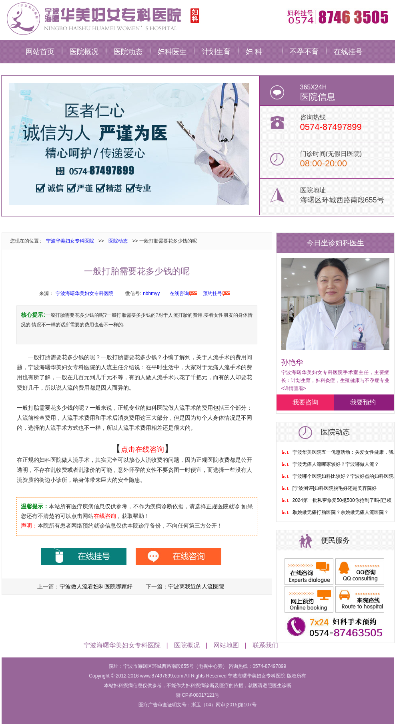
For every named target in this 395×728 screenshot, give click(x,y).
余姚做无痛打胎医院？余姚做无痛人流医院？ (341, 512)
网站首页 (40, 52)
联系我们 (265, 645)
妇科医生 (172, 52)
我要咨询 (305, 402)
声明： (29, 525)
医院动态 (128, 52)
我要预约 (363, 402)
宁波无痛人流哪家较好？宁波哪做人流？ (336, 464)
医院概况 (84, 52)
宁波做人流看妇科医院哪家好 (96, 586)
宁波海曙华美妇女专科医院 (84, 293)
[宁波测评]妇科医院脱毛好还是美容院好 (335, 488)
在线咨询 (179, 293)
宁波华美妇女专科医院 (70, 241)
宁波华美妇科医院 (102, 18)
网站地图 (226, 645)
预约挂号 (212, 293)
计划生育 (216, 52)
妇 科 (254, 52)
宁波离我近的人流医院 (196, 586)
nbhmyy (151, 293)
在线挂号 (348, 52)
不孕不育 (304, 52)
